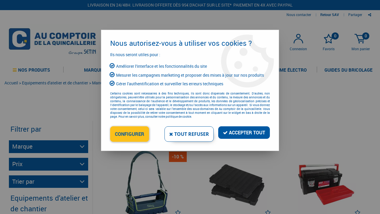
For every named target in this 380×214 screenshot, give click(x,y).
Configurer (129, 134)
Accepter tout (244, 132)
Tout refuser (189, 134)
